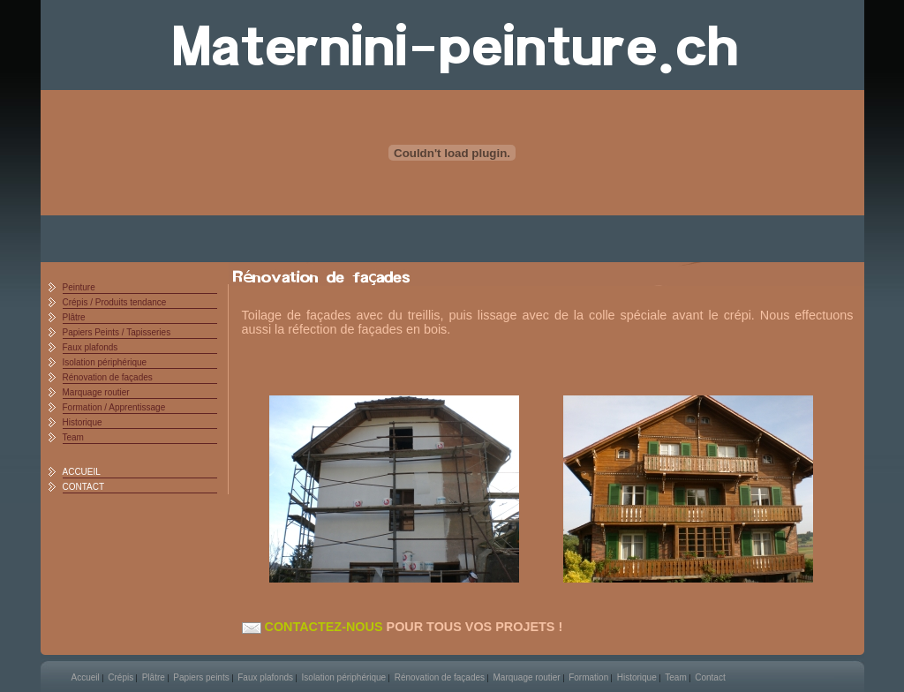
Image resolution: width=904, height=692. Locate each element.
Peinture (79, 287)
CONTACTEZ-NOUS (312, 627)
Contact (710, 677)
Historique (82, 422)
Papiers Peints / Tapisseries (117, 332)
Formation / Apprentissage (114, 407)
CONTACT (84, 487)
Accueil (86, 677)
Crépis (120, 677)
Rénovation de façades (108, 377)
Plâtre (74, 317)
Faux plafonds (90, 347)
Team (73, 437)
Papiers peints (201, 677)
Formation (588, 677)
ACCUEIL (82, 472)
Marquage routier (96, 392)
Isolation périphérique (105, 362)
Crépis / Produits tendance (115, 302)
